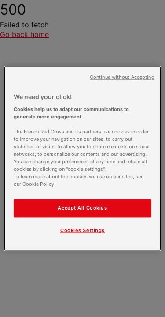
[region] (82, 158)
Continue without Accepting (122, 77)
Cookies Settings (82, 231)
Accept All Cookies (82, 208)
